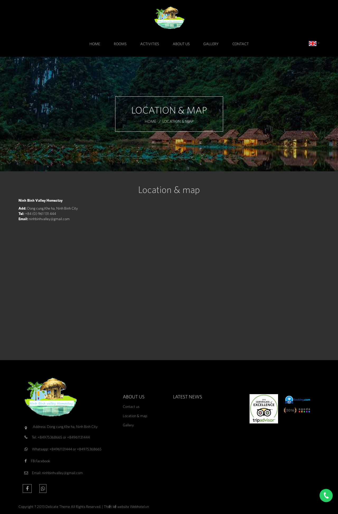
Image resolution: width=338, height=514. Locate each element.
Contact (240, 44)
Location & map (135, 416)
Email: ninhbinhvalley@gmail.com (57, 473)
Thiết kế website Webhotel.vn (126, 506)
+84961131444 (78, 437)
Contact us (131, 406)
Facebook (43, 461)
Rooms (120, 44)
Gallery (211, 44)
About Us (181, 44)
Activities (149, 44)
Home (95, 44)
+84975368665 (49, 437)
